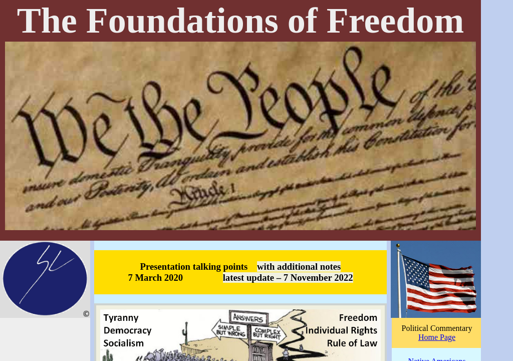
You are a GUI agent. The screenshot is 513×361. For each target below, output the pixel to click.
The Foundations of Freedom (240, 21)
